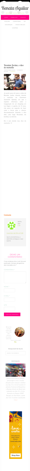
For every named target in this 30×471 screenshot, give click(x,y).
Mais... (15, 342)
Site (5, 305)
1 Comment (12, 71)
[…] (16, 400)
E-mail (7, 296)
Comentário (9, 269)
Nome (6, 286)
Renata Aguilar (15, 8)
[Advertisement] (15, 46)
